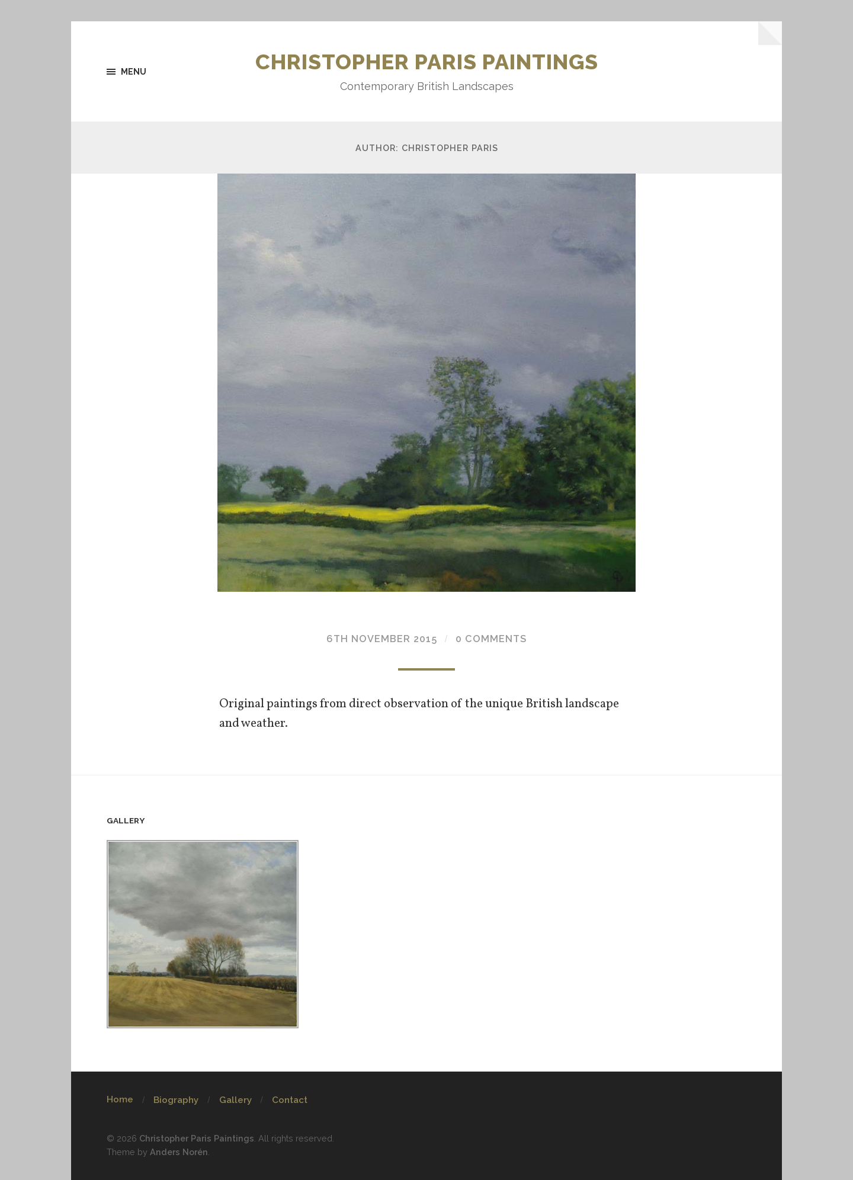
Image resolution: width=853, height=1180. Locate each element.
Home (120, 1099)
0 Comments (491, 638)
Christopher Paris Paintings (426, 61)
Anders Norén (179, 1152)
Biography (175, 1100)
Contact (289, 1100)
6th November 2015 (381, 638)
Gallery (235, 1100)
